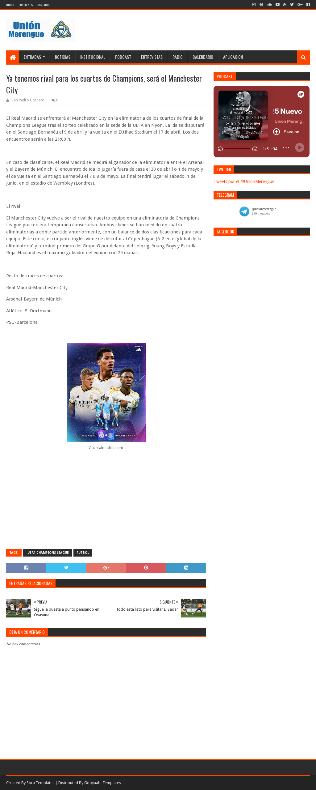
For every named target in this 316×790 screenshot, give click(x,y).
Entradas (32, 56)
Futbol (83, 552)
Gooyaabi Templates (102, 782)
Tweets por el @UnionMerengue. (245, 181)
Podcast (123, 56)
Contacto (43, 4)
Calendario (203, 56)
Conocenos (26, 4)
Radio (178, 56)
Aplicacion (233, 56)
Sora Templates (40, 782)
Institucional (92, 56)
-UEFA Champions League (47, 552)
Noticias (62, 56)
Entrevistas (152, 56)
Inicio (10, 4)
